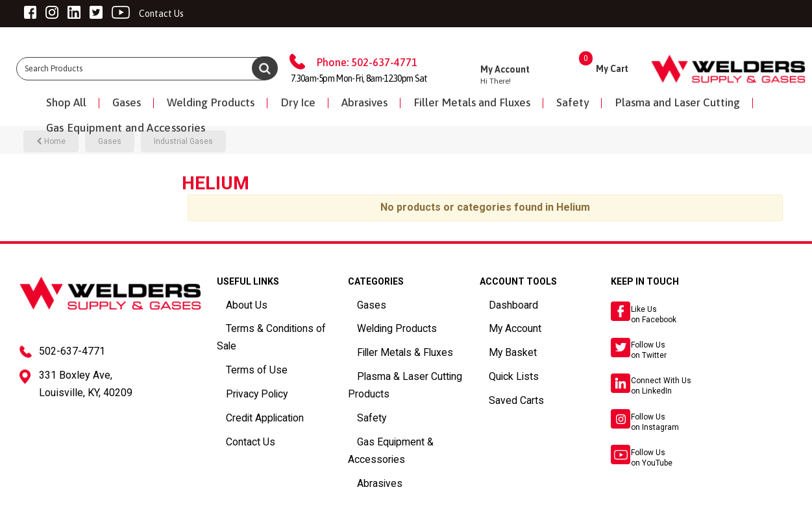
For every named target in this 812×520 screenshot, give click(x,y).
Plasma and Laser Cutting (677, 102)
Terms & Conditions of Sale (269, 325)
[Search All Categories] (146, 68)
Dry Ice (297, 102)
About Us (235, 303)
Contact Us (238, 411)
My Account (502, 325)
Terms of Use (242, 347)
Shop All (66, 102)
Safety (572, 102)
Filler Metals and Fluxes (471, 102)
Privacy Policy (244, 368)
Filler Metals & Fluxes (388, 347)
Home (51, 141)
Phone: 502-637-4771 (367, 62)
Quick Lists (501, 368)
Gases (126, 102)
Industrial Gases (183, 141)
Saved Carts (503, 389)
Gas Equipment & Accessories (405, 426)
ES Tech (311, 507)
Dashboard (501, 303)
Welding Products (210, 102)
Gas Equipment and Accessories (126, 127)
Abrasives (364, 102)
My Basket (499, 347)
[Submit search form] (265, 68)
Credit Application (252, 389)
